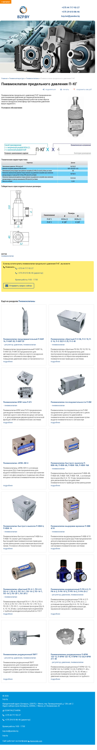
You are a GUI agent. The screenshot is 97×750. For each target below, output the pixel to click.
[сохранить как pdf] (82, 89)
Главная (4, 78)
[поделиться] (49, 89)
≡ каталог (5, 2)
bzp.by (5, 736)
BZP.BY (23, 12)
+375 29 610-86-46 (70, 12)
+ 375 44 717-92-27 (24, 268)
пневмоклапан (7, 256)
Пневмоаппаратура (16, 78)
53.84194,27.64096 (12, 710)
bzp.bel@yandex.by (70, 16)
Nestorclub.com (36, 741)
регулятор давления (13, 345)
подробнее (8, 362)
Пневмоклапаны (32, 78)
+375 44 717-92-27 (70, 7)
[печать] (64, 89)
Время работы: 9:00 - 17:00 (26, 280)
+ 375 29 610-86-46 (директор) (29, 273)
